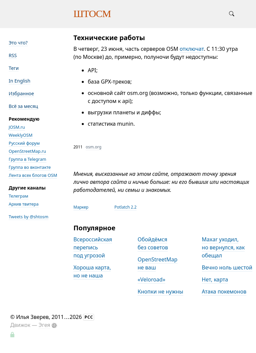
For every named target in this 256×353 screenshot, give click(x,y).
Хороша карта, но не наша (92, 271)
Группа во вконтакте (30, 167)
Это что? (18, 42)
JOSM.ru (17, 127)
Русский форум (24, 143)
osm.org (93, 147)
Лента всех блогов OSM (33, 175)
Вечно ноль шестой (227, 267)
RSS (13, 55)
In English (19, 81)
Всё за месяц (23, 106)
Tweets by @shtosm (28, 217)
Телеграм (18, 196)
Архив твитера (24, 204)
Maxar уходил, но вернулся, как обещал (223, 247)
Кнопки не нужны (160, 291)
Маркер (80, 207)
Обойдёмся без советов (153, 243)
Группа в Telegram (27, 159)
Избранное (21, 93)
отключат (192, 48)
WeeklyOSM (20, 135)
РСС (88, 317)
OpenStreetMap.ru (27, 151)
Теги (14, 68)
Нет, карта (215, 279)
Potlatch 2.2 (125, 207)
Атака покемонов (224, 291)
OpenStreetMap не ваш (157, 263)
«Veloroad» (151, 279)
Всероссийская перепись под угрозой (92, 247)
